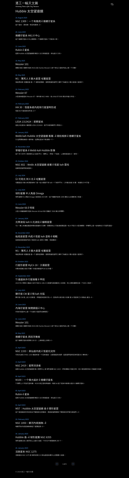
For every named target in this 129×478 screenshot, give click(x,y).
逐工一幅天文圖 (26, 3)
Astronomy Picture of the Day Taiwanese (27, 6)
